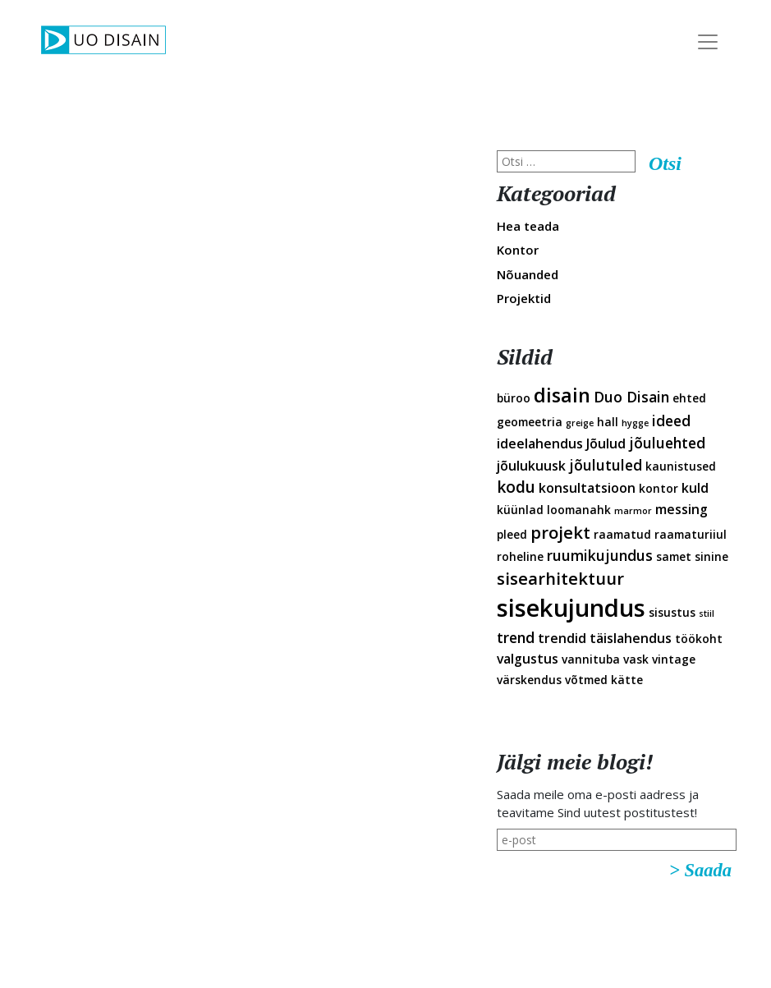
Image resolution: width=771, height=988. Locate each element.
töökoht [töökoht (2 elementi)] (699, 638)
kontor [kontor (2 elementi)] (658, 488)
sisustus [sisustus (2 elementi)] (672, 612)
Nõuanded (527, 274)
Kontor (518, 249)
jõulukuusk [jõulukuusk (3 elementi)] (531, 466)
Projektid (524, 298)
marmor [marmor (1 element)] (633, 511)
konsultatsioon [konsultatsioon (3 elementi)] (587, 488)
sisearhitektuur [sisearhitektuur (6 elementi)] (560, 578)
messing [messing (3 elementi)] (681, 509)
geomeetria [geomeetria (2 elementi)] (529, 422)
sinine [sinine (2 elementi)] (711, 556)
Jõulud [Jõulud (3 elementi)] (606, 443)
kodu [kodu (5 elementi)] (516, 487)
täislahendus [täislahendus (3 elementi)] (631, 638)
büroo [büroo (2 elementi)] (513, 398)
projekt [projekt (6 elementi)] (560, 532)
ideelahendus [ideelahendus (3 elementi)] (540, 443)
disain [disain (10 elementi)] (562, 395)
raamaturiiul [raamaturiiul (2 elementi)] (690, 534)
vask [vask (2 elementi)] (636, 659)
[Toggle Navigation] (708, 41)
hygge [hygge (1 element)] (635, 423)
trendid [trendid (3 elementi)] (562, 638)
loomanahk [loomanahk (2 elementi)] (579, 509)
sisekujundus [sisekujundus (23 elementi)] (571, 607)
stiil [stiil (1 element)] (706, 613)
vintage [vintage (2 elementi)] (673, 659)
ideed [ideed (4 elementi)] (671, 420)
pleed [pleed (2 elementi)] (512, 534)
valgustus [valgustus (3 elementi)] (527, 659)
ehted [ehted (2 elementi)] (689, 398)
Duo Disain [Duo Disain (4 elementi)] (631, 397)
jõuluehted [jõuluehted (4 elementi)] (667, 443)
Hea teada (528, 226)
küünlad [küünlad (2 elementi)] (520, 509)
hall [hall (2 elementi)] (607, 422)
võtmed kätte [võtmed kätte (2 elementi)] (604, 679)
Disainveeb (739, 130)
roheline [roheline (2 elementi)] (520, 556)
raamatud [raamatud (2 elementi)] (622, 534)
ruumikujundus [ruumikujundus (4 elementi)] (600, 555)
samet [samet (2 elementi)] (673, 556)
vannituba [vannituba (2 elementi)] (591, 659)
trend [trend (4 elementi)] (516, 637)
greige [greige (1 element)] (580, 423)
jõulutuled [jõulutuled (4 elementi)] (605, 465)
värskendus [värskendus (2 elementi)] (529, 679)
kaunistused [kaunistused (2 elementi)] (680, 466)
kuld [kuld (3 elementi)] (695, 488)
